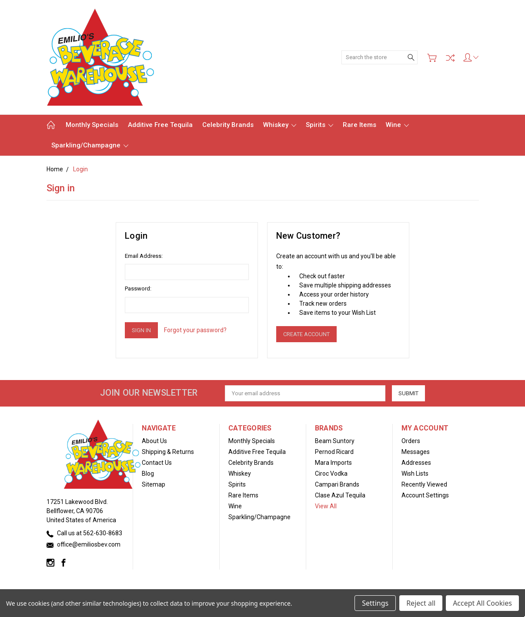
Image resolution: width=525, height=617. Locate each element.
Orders (410, 440)
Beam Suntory (334, 440)
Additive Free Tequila (160, 125)
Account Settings (425, 495)
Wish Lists (414, 473)
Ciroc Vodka (331, 473)
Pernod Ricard (334, 451)
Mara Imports (333, 462)
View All (326, 506)
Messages (415, 451)
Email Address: (144, 256)
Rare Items (359, 125)
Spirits (319, 125)
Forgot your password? (195, 330)
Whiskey (279, 125)
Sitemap (153, 484)
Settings (375, 603)
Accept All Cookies (482, 603)
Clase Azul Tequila (340, 495)
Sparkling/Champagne (89, 145)
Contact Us (157, 462)
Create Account (306, 334)
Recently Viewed (424, 484)
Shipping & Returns (168, 451)
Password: (138, 288)
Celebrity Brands (228, 125)
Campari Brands (337, 484)
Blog (148, 473)
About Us (154, 440)
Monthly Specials (92, 125)
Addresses (416, 462)
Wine (397, 125)
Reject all (420, 603)
